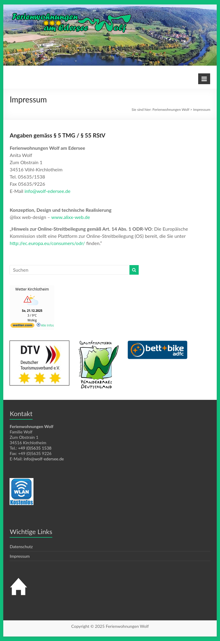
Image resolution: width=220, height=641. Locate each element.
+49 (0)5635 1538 (34, 447)
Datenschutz (21, 546)
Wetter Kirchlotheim (32, 289)
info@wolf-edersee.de (48, 191)
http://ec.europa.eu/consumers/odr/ (47, 243)
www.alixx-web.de (70, 217)
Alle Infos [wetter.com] (45, 325)
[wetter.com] (22, 326)
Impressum (20, 556)
